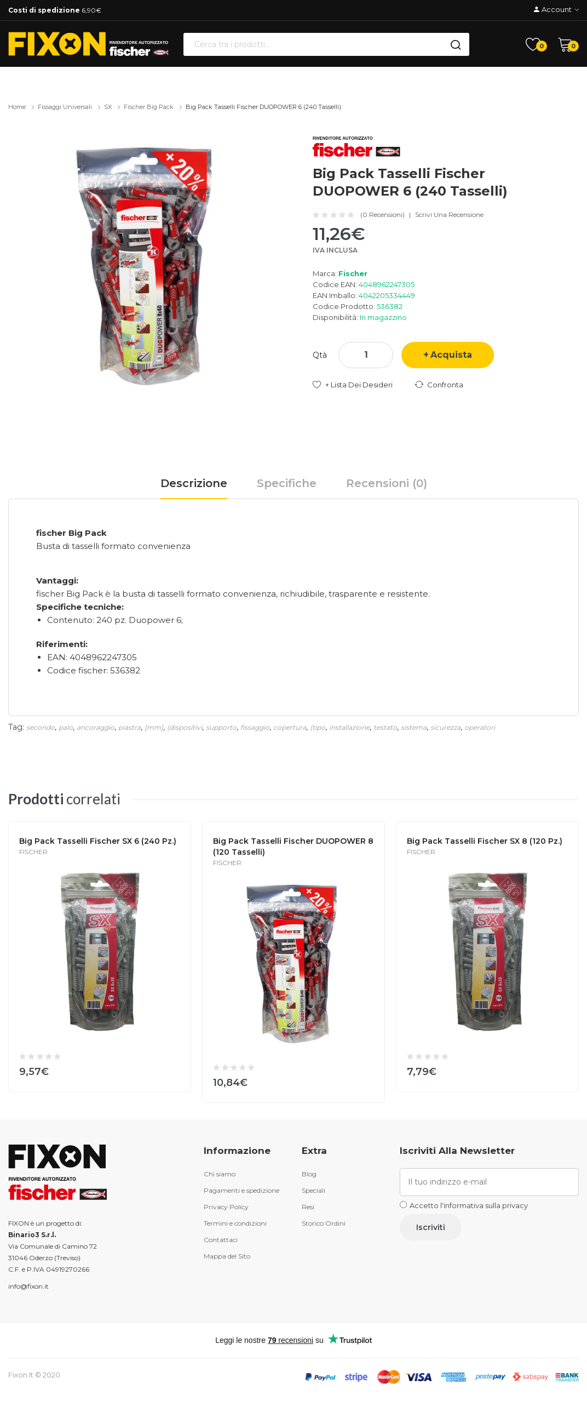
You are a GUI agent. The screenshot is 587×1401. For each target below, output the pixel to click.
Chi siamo (219, 1174)
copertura (289, 727)
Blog (309, 1174)
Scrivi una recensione (449, 214)
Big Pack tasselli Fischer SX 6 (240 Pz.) (97, 841)
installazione (349, 727)
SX (108, 107)
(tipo (317, 727)
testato (385, 727)
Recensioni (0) (386, 483)
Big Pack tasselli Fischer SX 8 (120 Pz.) (484, 841)
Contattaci (221, 1240)
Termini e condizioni (235, 1223)
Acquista (451, 355)
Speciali (313, 1190)
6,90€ (54, 10)
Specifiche (286, 483)
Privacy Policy (226, 1207)
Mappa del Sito (227, 1256)
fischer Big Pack (149, 107)
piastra (129, 727)
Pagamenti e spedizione (241, 1190)
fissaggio (254, 727)
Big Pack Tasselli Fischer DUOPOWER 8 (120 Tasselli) (293, 846)
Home (17, 107)
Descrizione (193, 483)
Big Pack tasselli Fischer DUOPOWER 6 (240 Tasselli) (263, 107)
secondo (40, 727)
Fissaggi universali (65, 107)
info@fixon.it (28, 1286)
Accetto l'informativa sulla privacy (469, 1205)
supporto (221, 727)
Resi (308, 1207)
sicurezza (445, 727)
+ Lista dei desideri (359, 384)
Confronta (445, 384)
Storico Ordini (324, 1223)
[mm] (154, 727)
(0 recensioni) (382, 214)
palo (66, 727)
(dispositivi (184, 727)
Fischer (352, 273)
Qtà (320, 355)
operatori (479, 727)
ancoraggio (95, 727)
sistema (414, 727)
